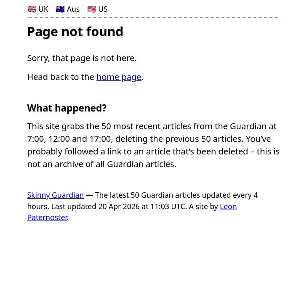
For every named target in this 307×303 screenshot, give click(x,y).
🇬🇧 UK (37, 9)
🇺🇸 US (97, 9)
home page (118, 76)
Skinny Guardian (55, 195)
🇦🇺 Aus (68, 9)
